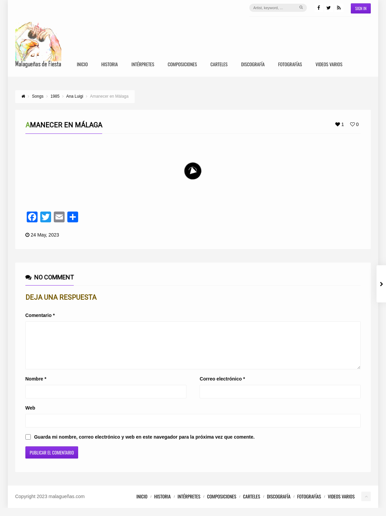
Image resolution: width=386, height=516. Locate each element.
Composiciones (182, 65)
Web (30, 416)
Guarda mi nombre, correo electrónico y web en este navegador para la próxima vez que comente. (144, 445)
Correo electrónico (222, 387)
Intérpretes (142, 65)
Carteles (219, 65)
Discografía (253, 65)
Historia (109, 65)
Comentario (40, 315)
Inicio (82, 65)
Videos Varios (329, 65)
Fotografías (290, 65)
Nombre (35, 387)
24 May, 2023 (45, 235)
